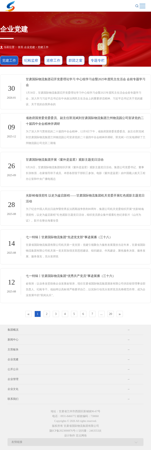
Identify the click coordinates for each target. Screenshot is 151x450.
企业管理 (69, 379)
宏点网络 (81, 435)
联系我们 (69, 399)
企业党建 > (30, 47)
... (101, 314)
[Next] (120, 314)
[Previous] (28, 314)
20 (110, 314)
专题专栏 (98, 60)
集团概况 (69, 330)
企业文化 (69, 389)
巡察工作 (53, 60)
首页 (20, 47)
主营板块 (69, 350)
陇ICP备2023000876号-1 (63, 430)
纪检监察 (31, 60)
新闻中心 (69, 340)
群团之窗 (75, 60)
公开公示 (69, 369)
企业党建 (69, 359)
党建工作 (43, 47)
